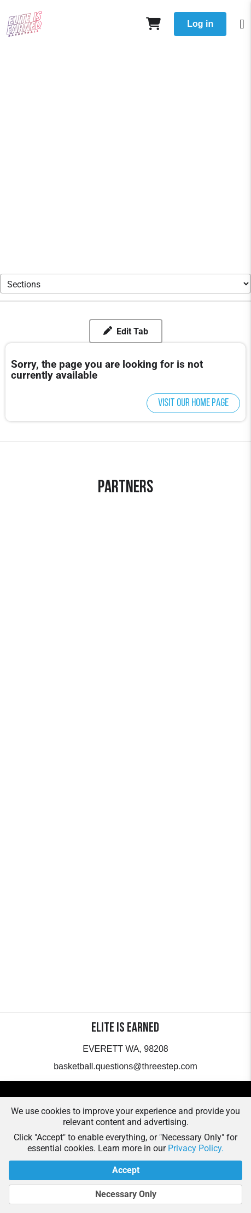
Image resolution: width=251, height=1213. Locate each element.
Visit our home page (193, 403)
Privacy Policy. (196, 1148)
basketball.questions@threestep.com (125, 1066)
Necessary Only (125, 1194)
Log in (200, 23)
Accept (125, 1170)
